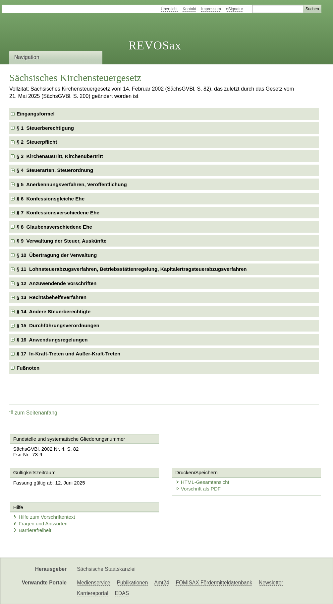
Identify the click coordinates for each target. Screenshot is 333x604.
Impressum (211, 9)
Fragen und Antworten (40, 523)
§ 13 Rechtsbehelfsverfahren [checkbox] (51, 297)
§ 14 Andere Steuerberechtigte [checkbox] (53, 311)
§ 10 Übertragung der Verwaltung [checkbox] (57, 255)
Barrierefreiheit (32, 530)
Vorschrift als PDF (198, 488)
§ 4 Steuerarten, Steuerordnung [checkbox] (55, 170)
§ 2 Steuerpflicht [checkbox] (37, 142)
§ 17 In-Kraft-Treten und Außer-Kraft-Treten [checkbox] (68, 353)
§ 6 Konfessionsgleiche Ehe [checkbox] (50, 198)
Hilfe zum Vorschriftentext (44, 517)
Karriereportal (92, 593)
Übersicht (169, 9)
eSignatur (234, 9)
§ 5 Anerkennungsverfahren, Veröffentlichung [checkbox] (72, 184)
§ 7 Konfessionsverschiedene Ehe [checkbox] (58, 212)
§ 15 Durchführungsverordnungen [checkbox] (58, 325)
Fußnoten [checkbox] (28, 368)
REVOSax (155, 45)
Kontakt (189, 9)
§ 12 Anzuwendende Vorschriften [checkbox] (56, 283)
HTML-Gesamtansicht (202, 482)
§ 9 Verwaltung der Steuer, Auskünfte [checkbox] (61, 241)
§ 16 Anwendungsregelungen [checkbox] (52, 339)
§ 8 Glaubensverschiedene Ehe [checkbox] (54, 227)
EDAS (122, 593)
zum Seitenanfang (33, 412)
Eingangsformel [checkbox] (36, 113)
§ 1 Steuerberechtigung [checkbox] (45, 128)
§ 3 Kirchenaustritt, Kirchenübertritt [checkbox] (60, 156)
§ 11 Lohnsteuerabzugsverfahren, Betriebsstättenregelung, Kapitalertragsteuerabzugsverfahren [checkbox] (132, 269)
